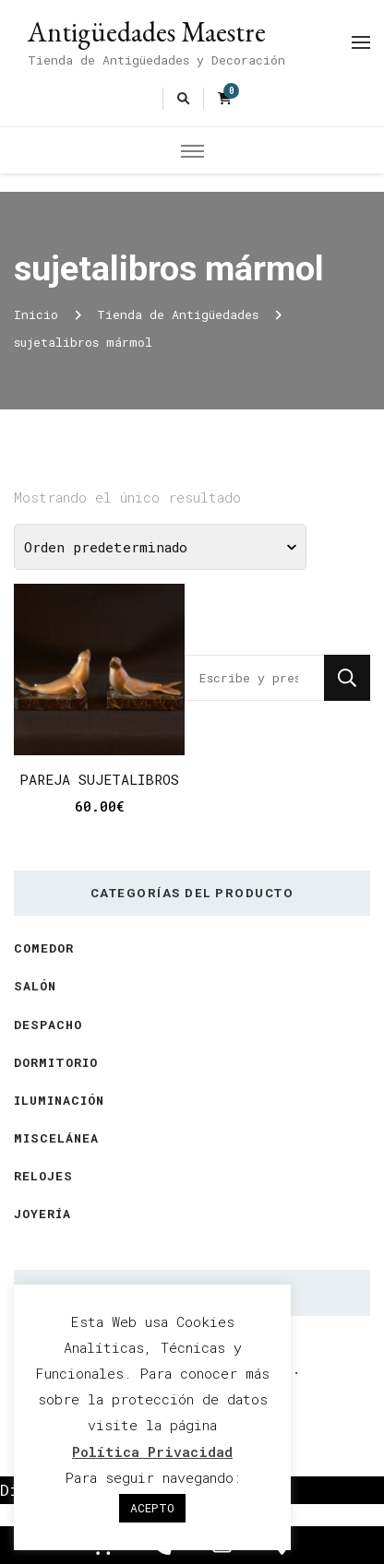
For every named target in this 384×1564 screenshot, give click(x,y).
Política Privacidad (152, 1451)
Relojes (43, 1175)
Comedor (44, 948)
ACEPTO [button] (152, 1507)
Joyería (42, 1213)
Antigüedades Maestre (147, 32)
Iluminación (59, 1100)
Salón (35, 986)
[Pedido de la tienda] (160, 547)
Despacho (48, 1024)
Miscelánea (56, 1138)
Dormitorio (56, 1062)
